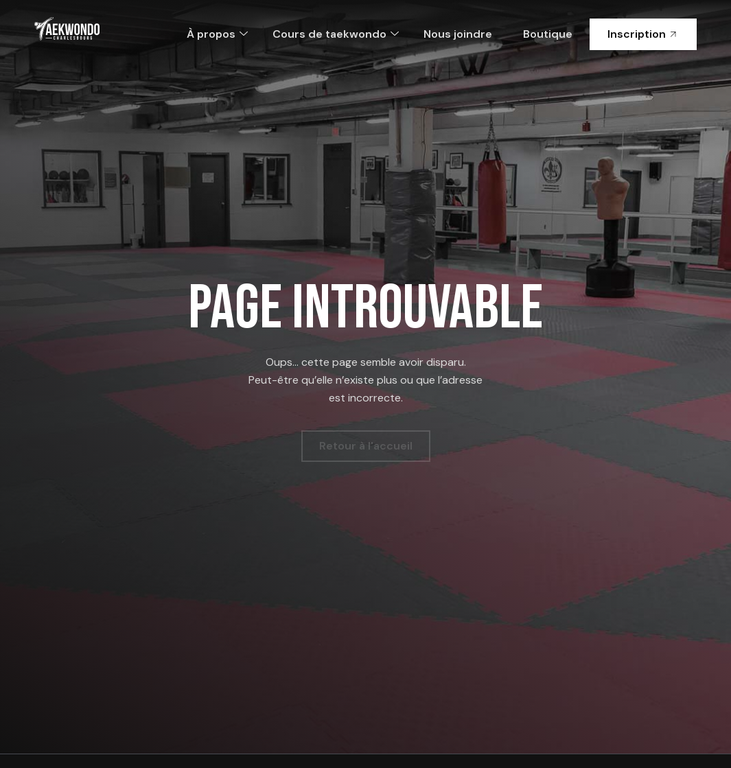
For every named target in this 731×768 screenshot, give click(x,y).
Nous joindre (457, 34)
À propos (217, 34)
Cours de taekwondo (335, 34)
